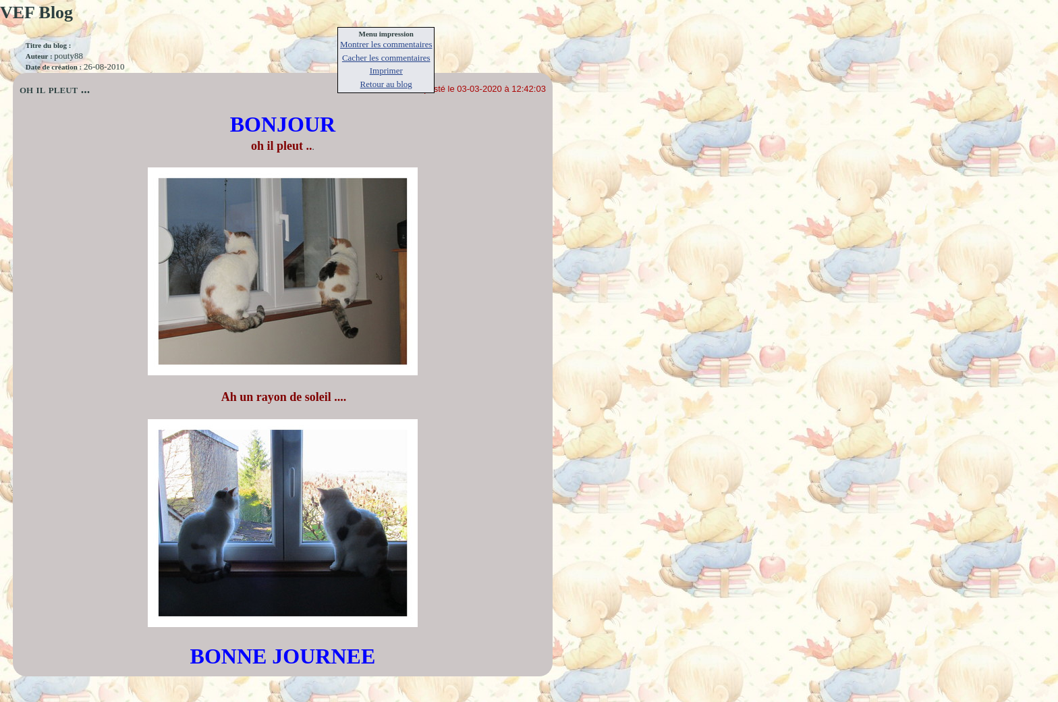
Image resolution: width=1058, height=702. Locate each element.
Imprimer (386, 70)
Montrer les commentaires (386, 44)
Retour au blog (386, 84)
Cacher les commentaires (386, 58)
